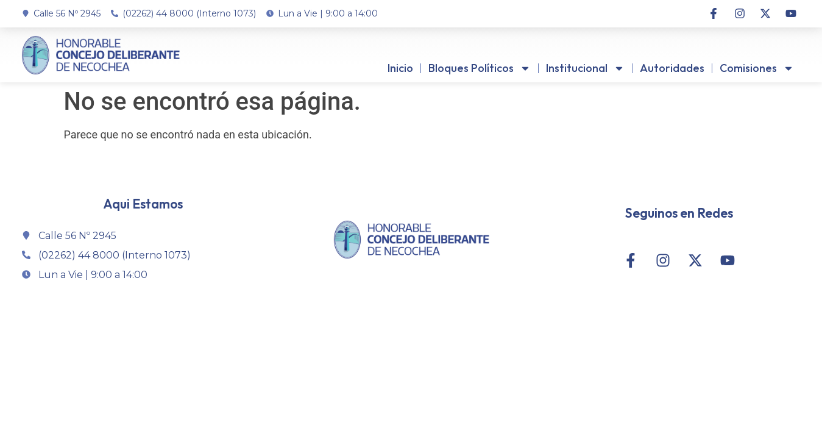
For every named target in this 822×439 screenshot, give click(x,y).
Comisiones (757, 68)
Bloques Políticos (479, 68)
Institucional (585, 68)
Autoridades (672, 68)
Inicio (400, 68)
